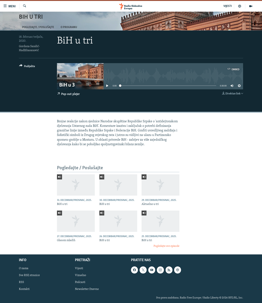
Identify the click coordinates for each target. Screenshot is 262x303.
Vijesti (79, 268)
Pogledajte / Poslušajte (38, 27)
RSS (21, 282)
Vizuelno (80, 275)
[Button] (27, 67)
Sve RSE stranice (29, 275)
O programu (69, 27)
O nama (23, 268)
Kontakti (24, 289)
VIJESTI (227, 6)
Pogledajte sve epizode (166, 246)
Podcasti (80, 282)
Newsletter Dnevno (87, 289)
